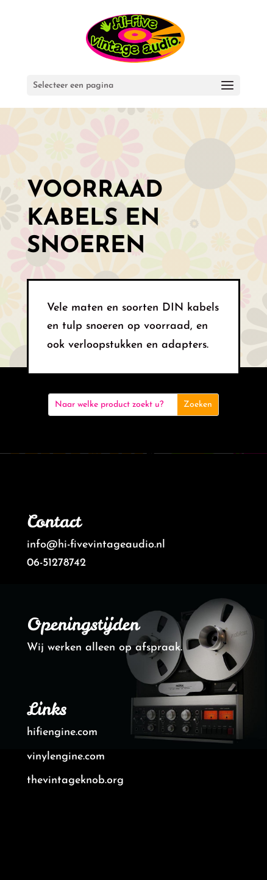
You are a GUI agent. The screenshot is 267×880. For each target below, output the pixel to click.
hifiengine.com (62, 732)
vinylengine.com (66, 756)
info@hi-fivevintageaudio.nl (96, 545)
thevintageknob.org (75, 780)
